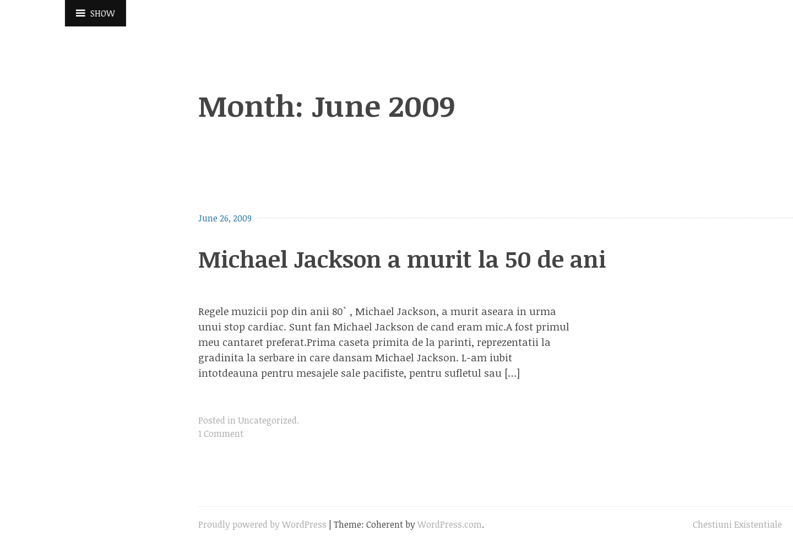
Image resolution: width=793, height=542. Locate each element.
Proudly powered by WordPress (262, 524)
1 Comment (220, 433)
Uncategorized (267, 420)
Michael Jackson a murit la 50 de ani (402, 258)
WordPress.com (449, 524)
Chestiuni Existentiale (737, 524)
